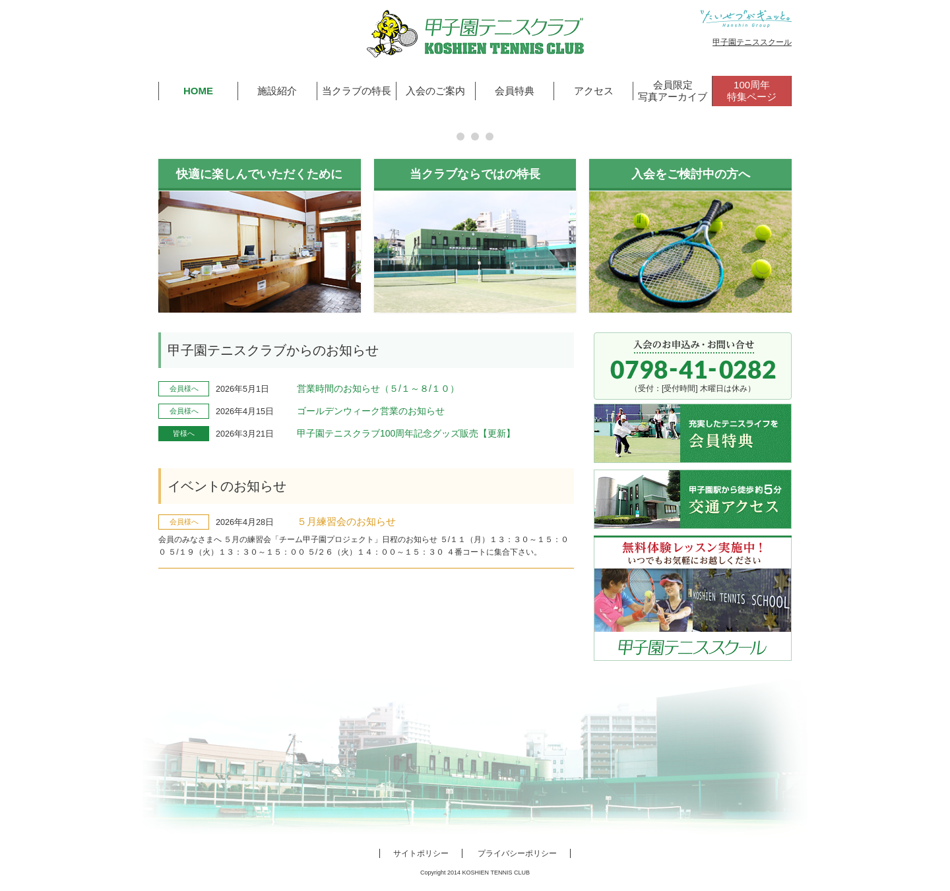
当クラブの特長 (356, 90)
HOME (198, 90)
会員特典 (514, 90)
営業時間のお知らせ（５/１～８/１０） (378, 388)
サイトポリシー (421, 853)
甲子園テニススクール (752, 42)
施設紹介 (277, 90)
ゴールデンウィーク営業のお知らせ (371, 411)
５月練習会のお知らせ (346, 521)
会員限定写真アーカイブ (672, 90)
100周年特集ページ (751, 90)
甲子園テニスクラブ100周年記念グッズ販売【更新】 (406, 433)
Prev (17, 126)
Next (932, 126)
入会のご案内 (435, 90)
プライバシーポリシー (517, 853)
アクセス (594, 90)
